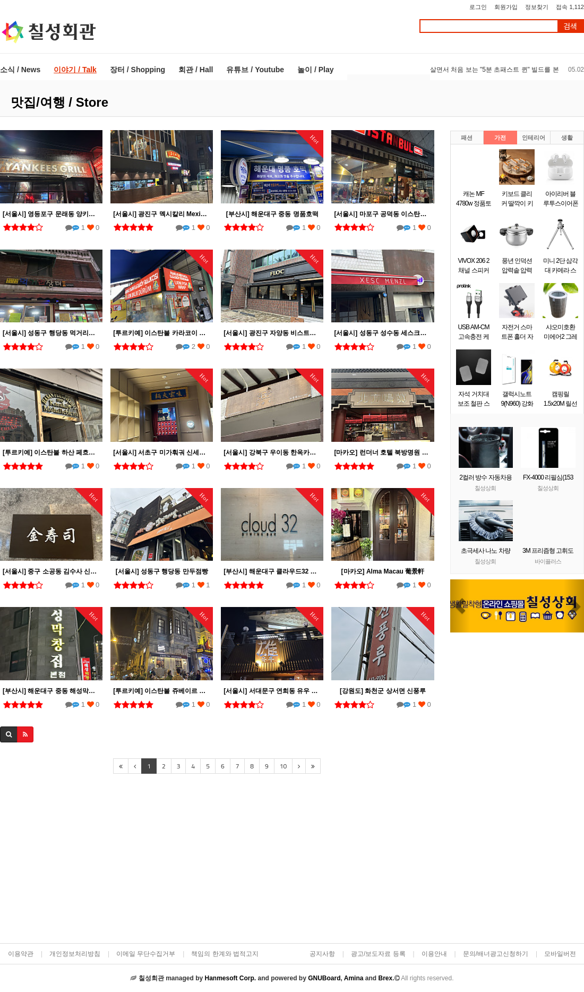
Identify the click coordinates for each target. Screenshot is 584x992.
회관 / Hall (195, 69)
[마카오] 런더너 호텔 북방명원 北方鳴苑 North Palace (382, 452)
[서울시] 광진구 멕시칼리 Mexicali (161, 214)
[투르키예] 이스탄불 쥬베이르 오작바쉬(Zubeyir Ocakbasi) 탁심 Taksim (161, 691)
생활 (567, 137)
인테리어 (533, 137)
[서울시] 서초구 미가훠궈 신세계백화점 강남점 (161, 452)
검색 (570, 26)
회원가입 (506, 7)
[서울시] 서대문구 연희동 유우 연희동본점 (272, 691)
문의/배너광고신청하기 (495, 953)
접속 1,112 (570, 7)
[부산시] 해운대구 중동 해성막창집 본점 (51, 691)
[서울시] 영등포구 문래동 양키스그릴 (51, 214)
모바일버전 (560, 953)
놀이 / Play (315, 69)
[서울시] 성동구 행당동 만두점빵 (162, 571)
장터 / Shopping (137, 69)
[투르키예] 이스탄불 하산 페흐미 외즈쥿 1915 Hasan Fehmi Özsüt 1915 (51, 452)
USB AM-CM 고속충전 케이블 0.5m (473, 336)
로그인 (478, 7)
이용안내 (434, 953)
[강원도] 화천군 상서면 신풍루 (383, 691)
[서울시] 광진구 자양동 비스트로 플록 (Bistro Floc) (272, 333)
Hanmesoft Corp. (230, 978)
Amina (354, 978)
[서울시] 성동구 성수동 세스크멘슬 (382, 333)
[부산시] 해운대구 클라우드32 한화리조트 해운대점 (272, 571)
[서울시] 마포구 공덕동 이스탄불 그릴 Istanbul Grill (382, 214)
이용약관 (20, 953)
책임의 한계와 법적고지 (225, 953)
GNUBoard (324, 978)
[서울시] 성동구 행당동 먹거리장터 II (51, 333)
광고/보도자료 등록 (378, 953)
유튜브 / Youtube (255, 69)
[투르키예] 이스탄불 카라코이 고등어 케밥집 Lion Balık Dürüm (161, 333)
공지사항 (322, 953)
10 (283, 766)
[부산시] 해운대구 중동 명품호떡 (272, 214)
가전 (500, 137)
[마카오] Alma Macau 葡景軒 (383, 571)
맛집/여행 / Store (59, 102)
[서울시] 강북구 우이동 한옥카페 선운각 (272, 452)
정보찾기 (536, 7)
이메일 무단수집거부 (145, 953)
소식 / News (20, 69)
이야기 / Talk (75, 69)
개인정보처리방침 (74, 953)
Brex (385, 978)
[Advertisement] (217, 859)
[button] (460, 605)
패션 (467, 137)
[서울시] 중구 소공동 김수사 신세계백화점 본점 (51, 571)
